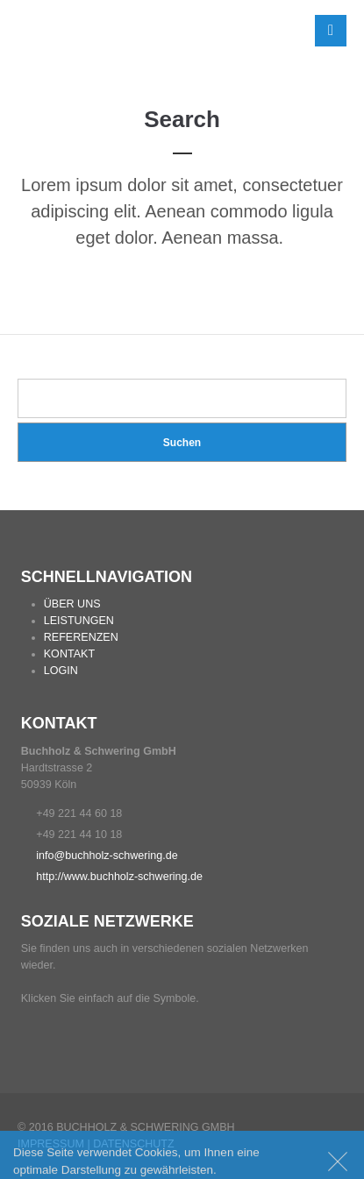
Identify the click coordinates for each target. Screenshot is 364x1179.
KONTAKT (69, 654)
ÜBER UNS (72, 604)
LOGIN (61, 670)
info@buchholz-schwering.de (106, 855)
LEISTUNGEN (79, 620)
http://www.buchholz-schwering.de (119, 876)
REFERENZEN (81, 637)
